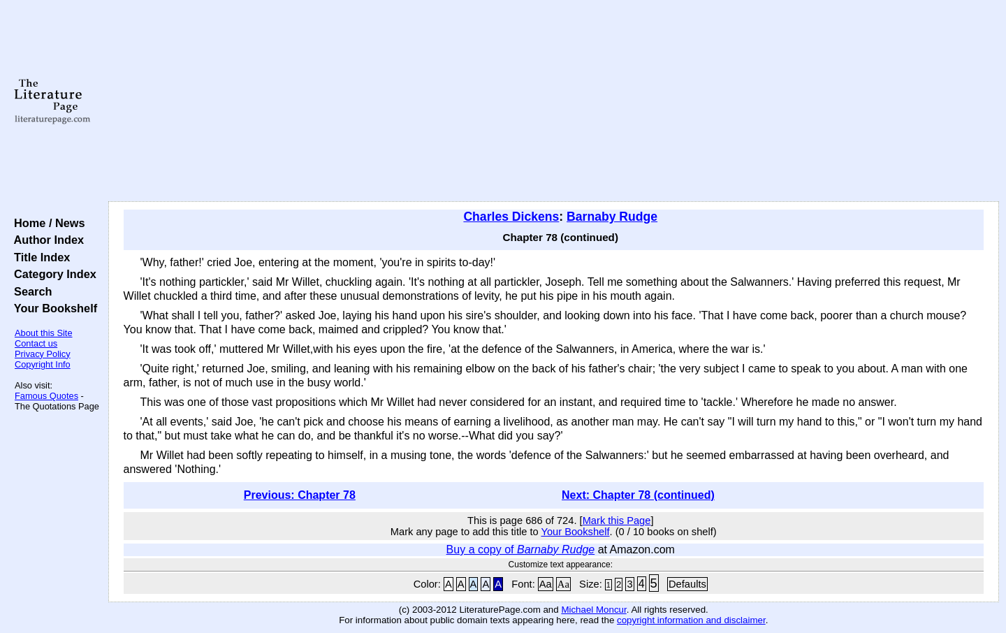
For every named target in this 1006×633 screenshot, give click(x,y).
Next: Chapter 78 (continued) (638, 495)
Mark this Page (617, 520)
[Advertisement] (553, 101)
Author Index (46, 239)
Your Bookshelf (52, 308)
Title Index (39, 257)
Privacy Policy (43, 354)
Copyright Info (43, 364)
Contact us (36, 343)
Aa (545, 584)
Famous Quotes (46, 396)
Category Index (52, 274)
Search (30, 291)
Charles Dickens (511, 217)
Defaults (687, 584)
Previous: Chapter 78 (300, 495)
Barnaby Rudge (612, 217)
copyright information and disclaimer (691, 620)
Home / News (46, 223)
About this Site (44, 333)
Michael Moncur (593, 609)
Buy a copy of (520, 549)
